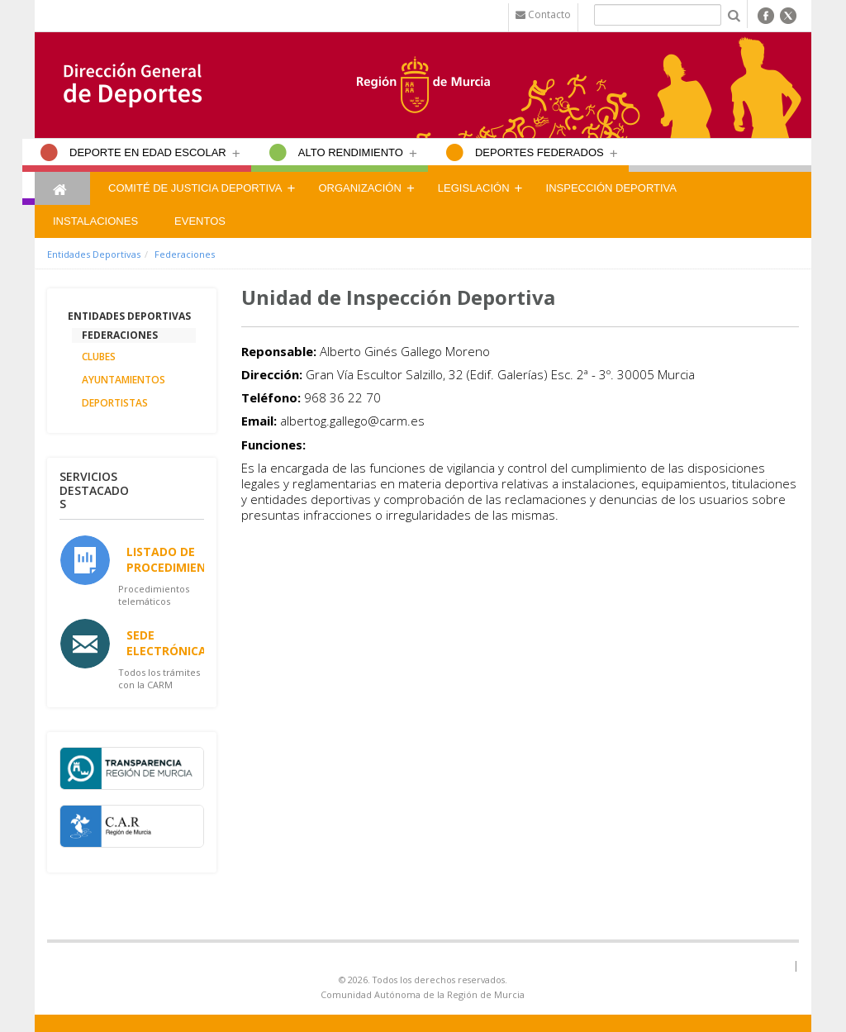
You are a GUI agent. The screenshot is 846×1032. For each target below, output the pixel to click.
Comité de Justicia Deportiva (195, 188)
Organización (359, 188)
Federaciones (184, 254)
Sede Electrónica (166, 643)
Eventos (200, 221)
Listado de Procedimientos (178, 559)
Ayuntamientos (123, 380)
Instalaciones (95, 221)
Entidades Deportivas (93, 254)
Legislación (474, 188)
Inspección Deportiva (611, 188)
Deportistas (115, 403)
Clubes (99, 357)
